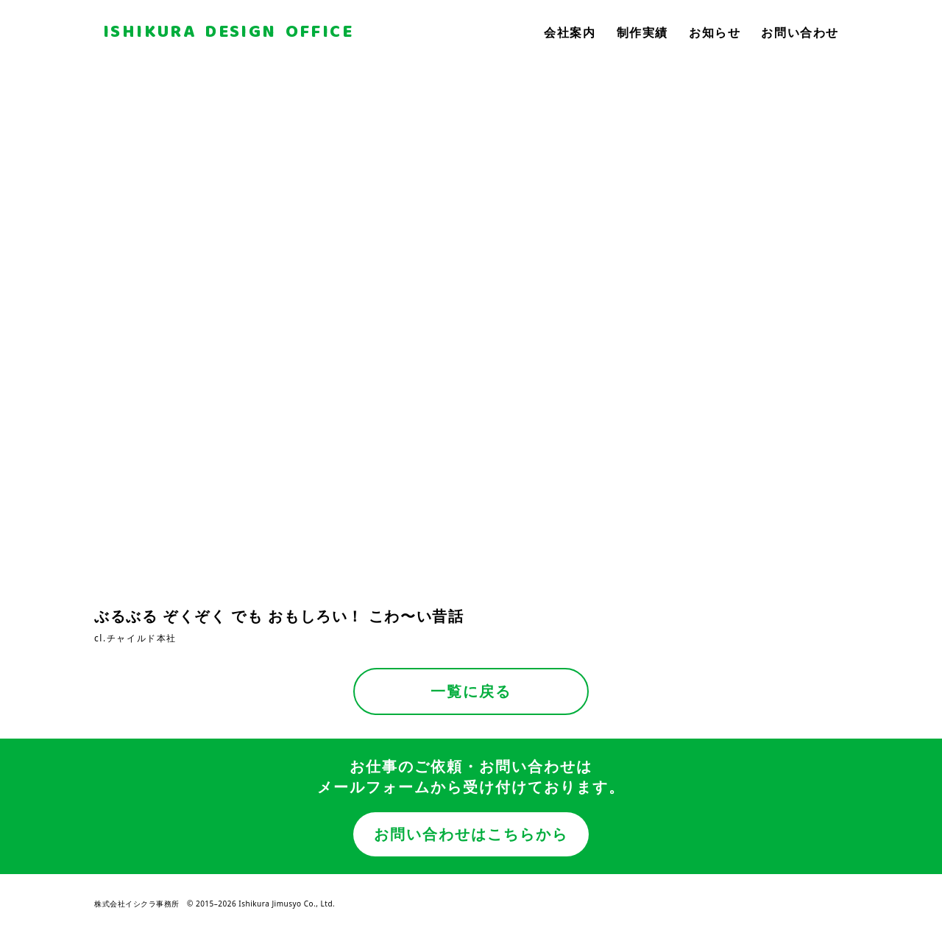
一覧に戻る (471, 691)
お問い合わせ (800, 32)
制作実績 (642, 32)
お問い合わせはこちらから (471, 834)
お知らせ (714, 32)
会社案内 (569, 32)
